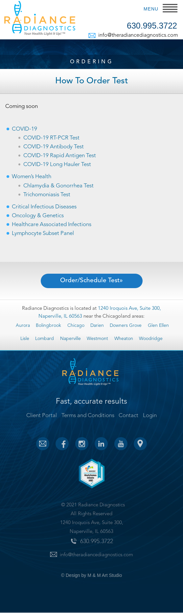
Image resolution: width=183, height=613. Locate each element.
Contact (128, 415)
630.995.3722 (152, 26)
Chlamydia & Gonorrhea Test (58, 186)
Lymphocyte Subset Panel (43, 233)
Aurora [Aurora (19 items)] (23, 325)
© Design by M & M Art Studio (91, 575)
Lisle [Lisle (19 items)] (24, 338)
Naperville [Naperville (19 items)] (70, 338)
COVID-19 (24, 129)
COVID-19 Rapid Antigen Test (59, 156)
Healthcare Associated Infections (51, 224)
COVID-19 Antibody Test (53, 147)
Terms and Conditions (87, 415)
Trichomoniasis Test (46, 195)
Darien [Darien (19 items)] (97, 325)
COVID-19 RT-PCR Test (51, 138)
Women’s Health (31, 177)
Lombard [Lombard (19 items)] (44, 338)
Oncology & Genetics (38, 216)
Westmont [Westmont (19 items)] (97, 338)
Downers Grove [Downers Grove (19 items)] (126, 325)
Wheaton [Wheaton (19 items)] (123, 338)
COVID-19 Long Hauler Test (57, 164)
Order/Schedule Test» (91, 281)
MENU (151, 8)
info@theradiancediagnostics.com (137, 35)
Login (150, 415)
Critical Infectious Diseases (44, 207)
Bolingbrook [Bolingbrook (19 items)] (48, 325)
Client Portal (41, 415)
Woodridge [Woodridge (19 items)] (151, 338)
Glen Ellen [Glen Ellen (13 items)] (158, 325)
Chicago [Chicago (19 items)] (75, 325)
